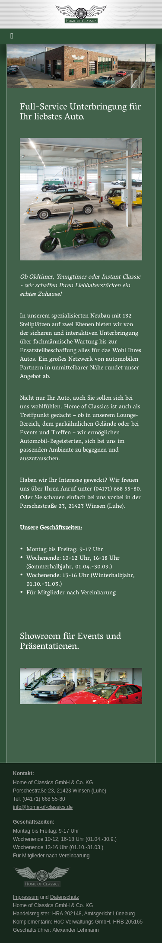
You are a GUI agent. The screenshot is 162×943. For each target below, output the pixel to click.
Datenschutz (64, 897)
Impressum (25, 897)
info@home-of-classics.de (43, 807)
